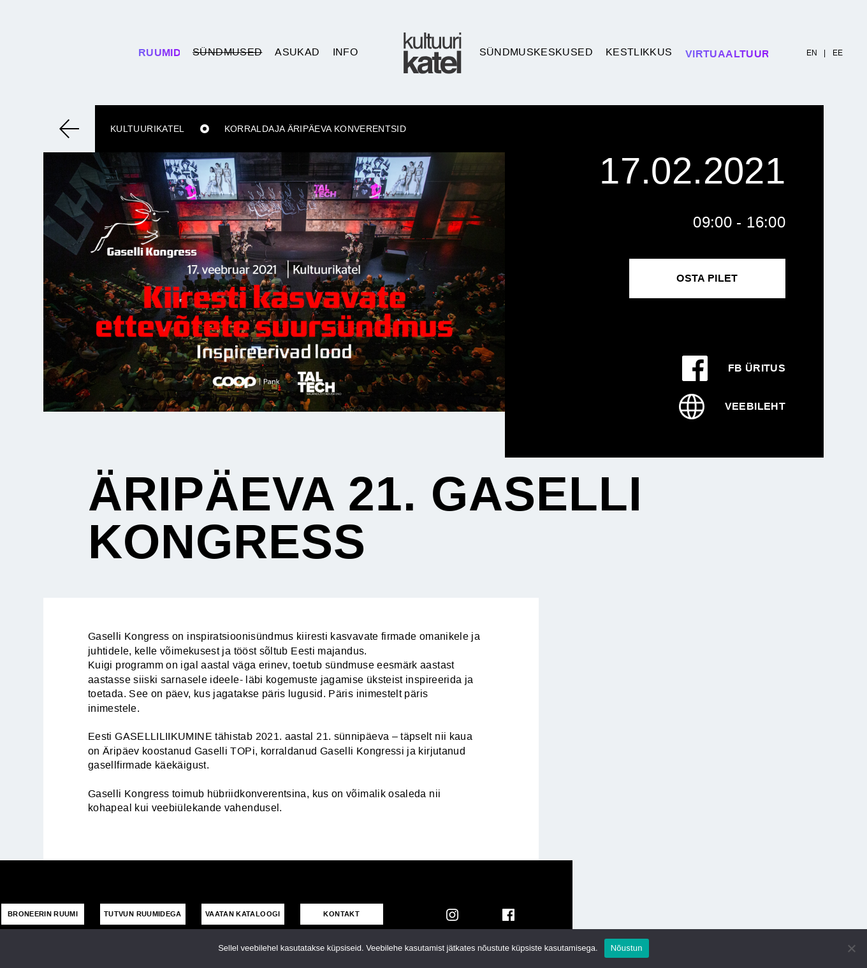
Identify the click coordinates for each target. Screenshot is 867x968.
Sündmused (227, 52)
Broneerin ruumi (43, 914)
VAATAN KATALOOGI (242, 914)
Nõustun (627, 948)
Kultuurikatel (147, 129)
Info (345, 52)
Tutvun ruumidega (143, 914)
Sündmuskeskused (536, 52)
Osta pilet (707, 278)
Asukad (297, 52)
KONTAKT (341, 914)
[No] (851, 948)
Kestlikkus (639, 52)
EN (812, 52)
